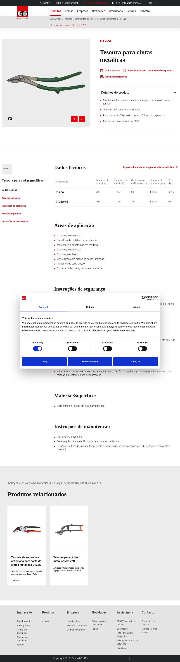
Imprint (20, 644)
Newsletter (45, 3)
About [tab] (136, 307)
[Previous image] (74, 119)
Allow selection (90, 361)
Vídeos (45, 621)
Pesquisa (121, 648)
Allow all (135, 361)
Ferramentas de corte (84, 19)
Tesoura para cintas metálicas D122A (68, 25)
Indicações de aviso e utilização (127, 642)
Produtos (68, 19)
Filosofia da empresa (77, 625)
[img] (46, 82)
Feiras (95, 629)
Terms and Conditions (22, 631)
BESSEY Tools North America (126, 3)
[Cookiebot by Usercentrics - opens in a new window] (144, 298)
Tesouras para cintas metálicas (111, 19)
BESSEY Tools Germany (95, 3)
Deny (44, 361)
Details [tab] (90, 307)
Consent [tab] (43, 307)
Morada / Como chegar (149, 630)
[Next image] (82, 119)
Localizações (73, 621)
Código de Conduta (76, 629)
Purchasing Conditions (22, 639)
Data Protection (24, 621)
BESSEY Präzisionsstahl (67, 3)
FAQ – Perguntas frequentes (125, 635)
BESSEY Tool (56, 19)
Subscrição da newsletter (99, 623)
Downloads (122, 629)
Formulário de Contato (148, 623)
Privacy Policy (24, 625)
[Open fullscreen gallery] (10, 119)
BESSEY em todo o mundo (126, 623)
